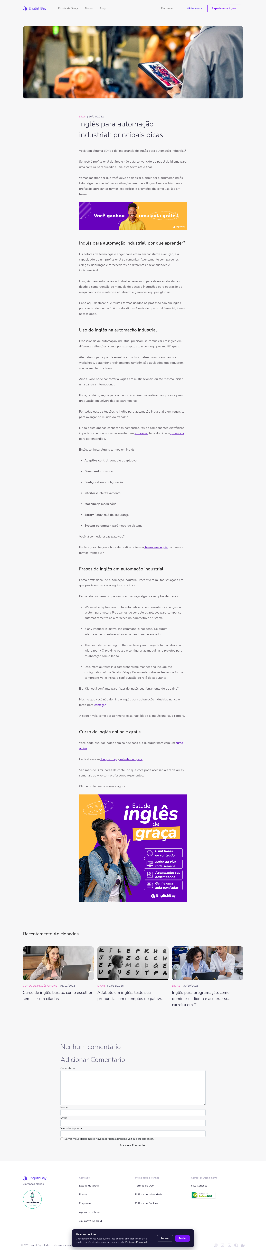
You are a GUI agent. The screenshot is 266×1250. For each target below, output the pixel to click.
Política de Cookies (146, 1203)
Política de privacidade (148, 1194)
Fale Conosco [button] (199, 1186)
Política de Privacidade (136, 1242)
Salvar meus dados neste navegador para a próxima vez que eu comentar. (109, 1139)
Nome (64, 1107)
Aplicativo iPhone (89, 1212)
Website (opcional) (71, 1128)
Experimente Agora (224, 8)
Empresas (167, 8)
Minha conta (194, 8)
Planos (89, 8)
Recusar (165, 1238)
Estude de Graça (68, 8)
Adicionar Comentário (133, 1145)
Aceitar (182, 1238)
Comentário (67, 1068)
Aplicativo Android (90, 1221)
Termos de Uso (144, 1186)
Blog (103, 8)
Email (63, 1118)
